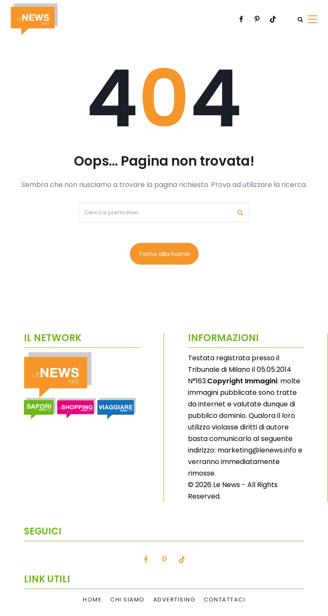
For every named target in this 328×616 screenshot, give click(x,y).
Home (92, 600)
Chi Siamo (127, 600)
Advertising (174, 600)
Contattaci (224, 600)
